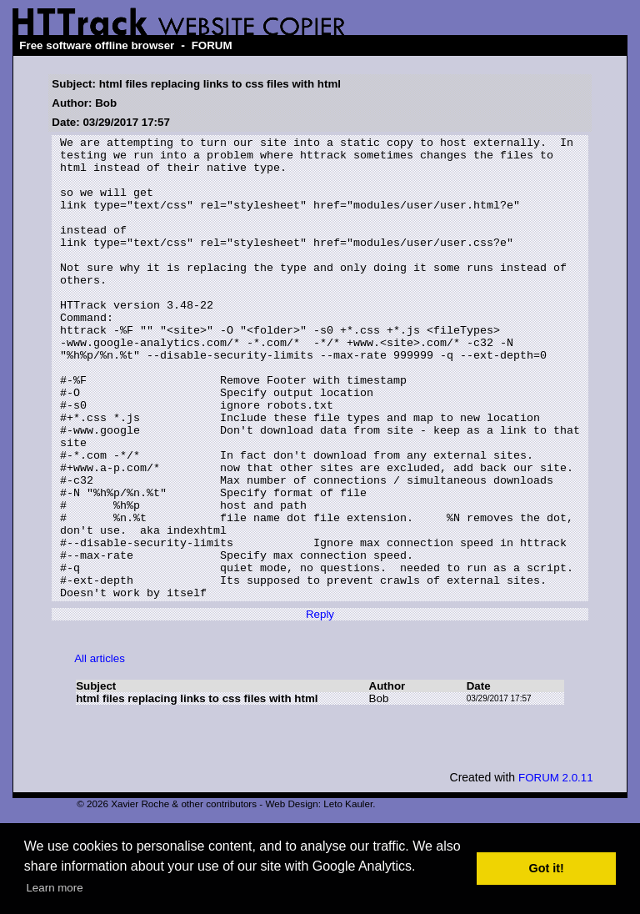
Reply (320, 707)
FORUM (212, 45)
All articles (99, 751)
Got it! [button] (546, 868)
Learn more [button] (54, 887)
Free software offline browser (96, 45)
